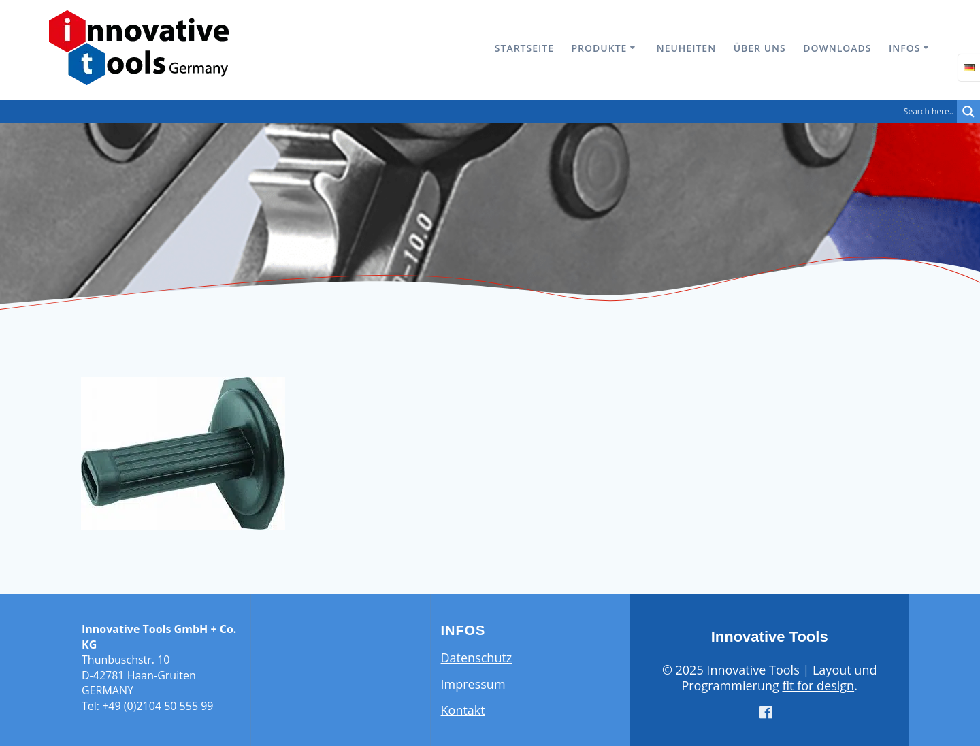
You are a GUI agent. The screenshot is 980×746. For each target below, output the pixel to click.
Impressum (473, 684)
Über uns (760, 48)
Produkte (599, 48)
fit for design (818, 685)
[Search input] (481, 111)
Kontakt (463, 710)
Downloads (837, 48)
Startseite (524, 48)
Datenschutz (476, 657)
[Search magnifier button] (968, 111)
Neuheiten (686, 48)
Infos (904, 48)
